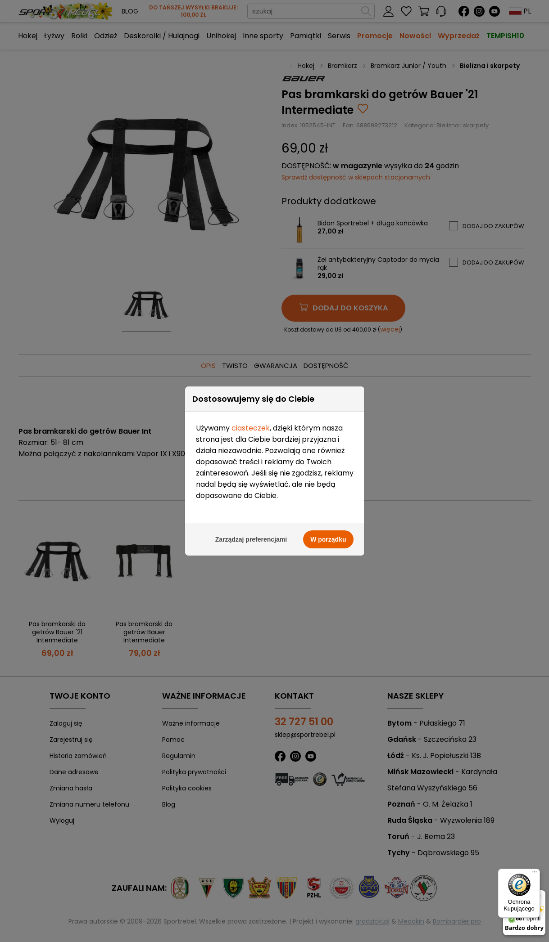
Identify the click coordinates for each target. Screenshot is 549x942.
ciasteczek (250, 226)
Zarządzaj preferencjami (251, 337)
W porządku (328, 337)
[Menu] (534, 874)
